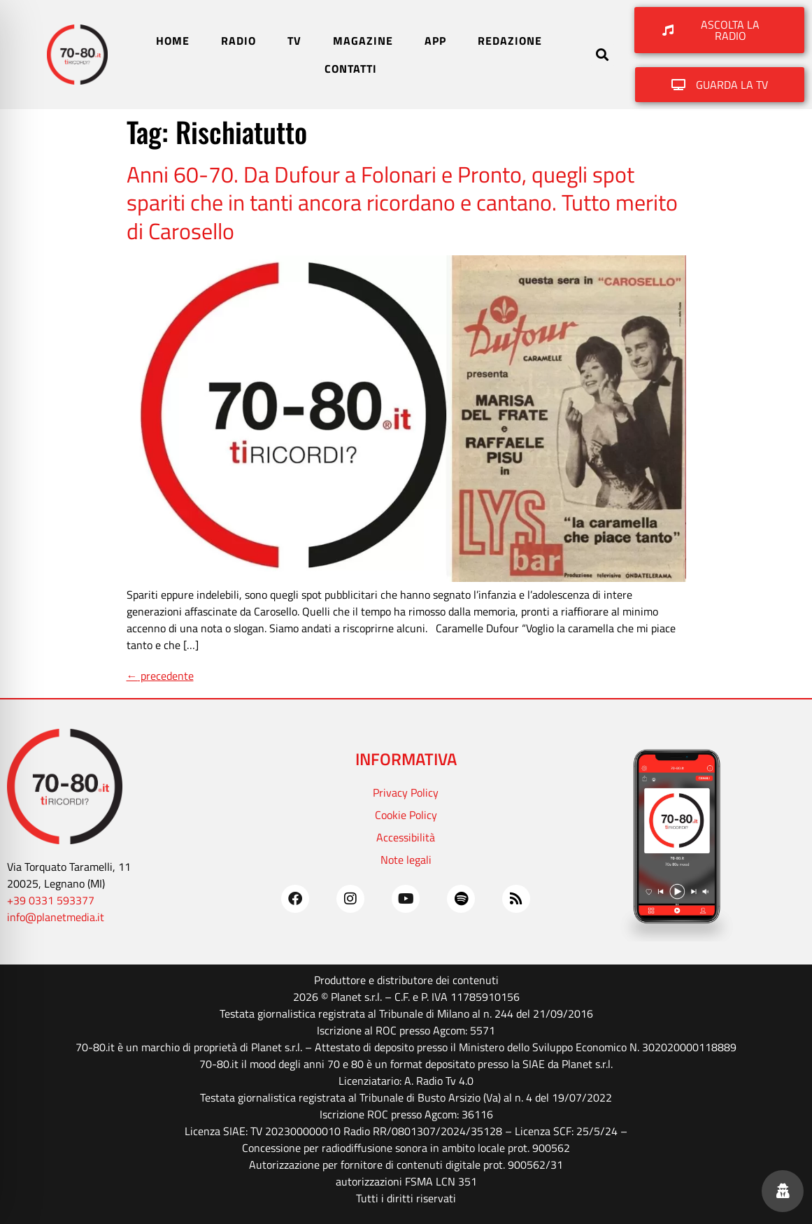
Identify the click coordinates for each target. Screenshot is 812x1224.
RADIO (238, 40)
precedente (160, 675)
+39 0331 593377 (50, 900)
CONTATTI (351, 68)
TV (294, 40)
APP (435, 40)
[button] (602, 54)
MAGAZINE (363, 40)
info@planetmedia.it (55, 917)
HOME (173, 40)
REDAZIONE (510, 40)
